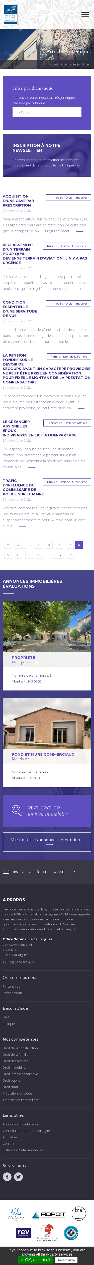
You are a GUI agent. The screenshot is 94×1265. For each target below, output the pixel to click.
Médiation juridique (17, 1093)
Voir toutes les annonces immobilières (47, 841)
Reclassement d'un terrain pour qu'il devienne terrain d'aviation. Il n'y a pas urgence (45, 254)
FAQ (6, 1017)
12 (39, 554)
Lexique (9, 1024)
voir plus (79, 231)
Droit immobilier (15, 1067)
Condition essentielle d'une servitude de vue (20, 309)
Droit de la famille (16, 1054)
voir (47, 645)
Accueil (54, 64)
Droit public (11, 1080)
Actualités (10, 1137)
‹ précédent (21, 545)
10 (18, 554)
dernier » (70, 555)
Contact (8, 1144)
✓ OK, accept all (35, 1260)
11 (29, 554)
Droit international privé (20, 1074)
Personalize (66, 1260)
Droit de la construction (20, 1048)
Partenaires (11, 986)
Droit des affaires (15, 1061)
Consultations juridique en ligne (26, 1131)
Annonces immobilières (20, 1124)
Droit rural (10, 1087)
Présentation (12, 993)
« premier (8, 545)
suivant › (58, 555)
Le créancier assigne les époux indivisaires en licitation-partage (39, 428)
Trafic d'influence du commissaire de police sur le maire (23, 487)
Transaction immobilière (21, 1100)
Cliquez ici (72, 165)
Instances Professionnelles (23, 1150)
